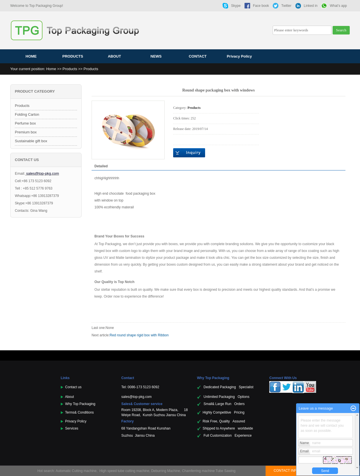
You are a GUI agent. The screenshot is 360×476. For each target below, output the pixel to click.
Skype (235, 6)
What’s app (338, 6)
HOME (31, 56)
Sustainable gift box (31, 141)
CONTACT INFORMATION (294, 471)
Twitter (286, 6)
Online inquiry (189, 152)
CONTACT (198, 56)
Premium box (26, 132)
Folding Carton (27, 114)
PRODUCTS (72, 56)
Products (69, 69)
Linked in (310, 6)
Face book (261, 6)
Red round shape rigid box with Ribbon (139, 335)
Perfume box (25, 123)
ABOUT (114, 56)
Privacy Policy (239, 56)
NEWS (156, 56)
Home (51, 69)
